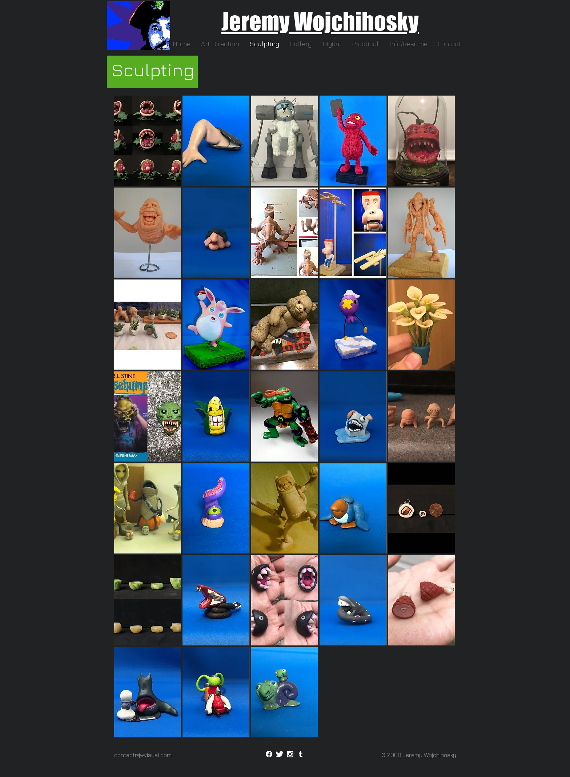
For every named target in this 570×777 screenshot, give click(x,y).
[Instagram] (290, 754)
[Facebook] (269, 754)
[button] (408, 43)
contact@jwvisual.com (143, 755)
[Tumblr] (300, 754)
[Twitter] (279, 754)
